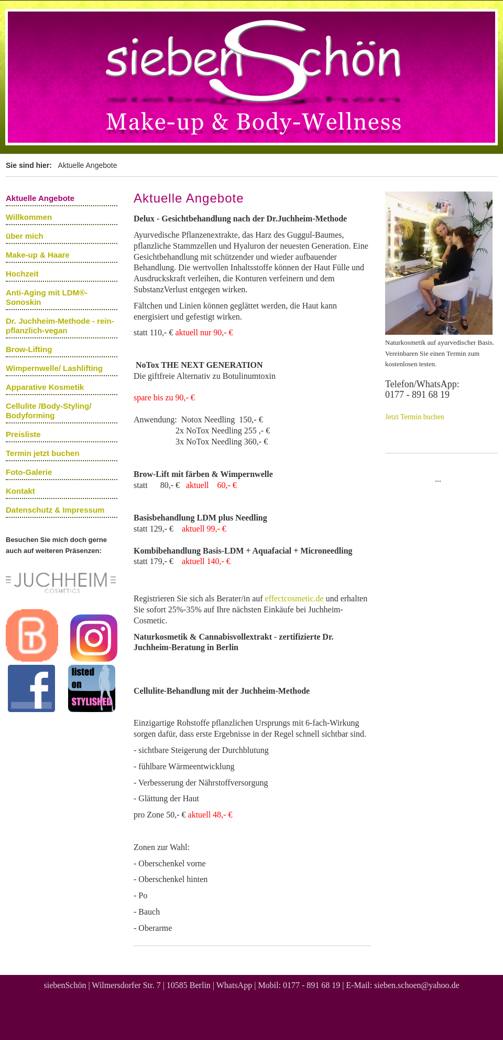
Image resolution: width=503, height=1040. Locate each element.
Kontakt (20, 490)
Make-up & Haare (38, 254)
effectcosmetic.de (294, 598)
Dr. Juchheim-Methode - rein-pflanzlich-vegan (60, 325)
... (438, 478)
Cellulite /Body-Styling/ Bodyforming (48, 410)
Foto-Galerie (29, 472)
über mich (24, 235)
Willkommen (29, 217)
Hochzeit (22, 273)
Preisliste (23, 434)
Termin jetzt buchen (43, 453)
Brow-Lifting (29, 349)
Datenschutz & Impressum (55, 509)
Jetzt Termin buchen (414, 417)
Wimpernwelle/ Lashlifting (54, 368)
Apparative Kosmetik (45, 387)
